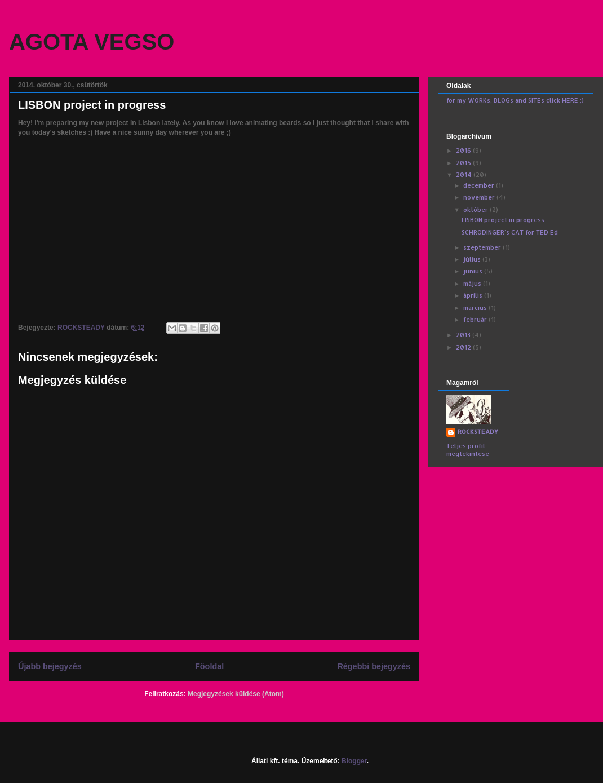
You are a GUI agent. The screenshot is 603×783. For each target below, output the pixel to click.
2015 (464, 163)
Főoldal (209, 666)
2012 (464, 347)
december (479, 185)
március (476, 308)
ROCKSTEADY (478, 432)
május (473, 283)
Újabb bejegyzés (50, 666)
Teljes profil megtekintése (467, 450)
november (479, 197)
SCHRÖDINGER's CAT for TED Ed (510, 232)
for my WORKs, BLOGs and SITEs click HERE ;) (515, 100)
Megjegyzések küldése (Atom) (236, 694)
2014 (464, 175)
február (476, 320)
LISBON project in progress (503, 220)
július (472, 259)
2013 (464, 335)
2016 (464, 150)
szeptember (483, 247)
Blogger (354, 761)
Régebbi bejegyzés (373, 666)
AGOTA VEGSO (91, 41)
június (473, 271)
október (476, 210)
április (473, 295)
